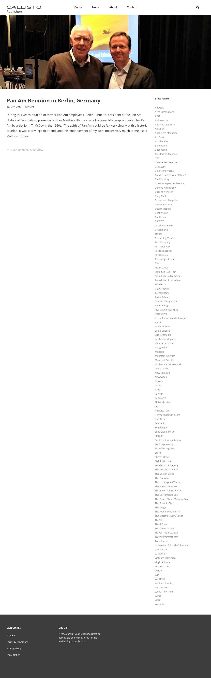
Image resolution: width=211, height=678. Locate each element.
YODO (158, 600)
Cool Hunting (162, 179)
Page (157, 389)
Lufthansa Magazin (165, 339)
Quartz (159, 406)
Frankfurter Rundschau (168, 280)
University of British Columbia (171, 545)
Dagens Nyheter (164, 191)
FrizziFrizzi (160, 284)
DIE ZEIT (159, 221)
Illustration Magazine (166, 309)
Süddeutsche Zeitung (167, 465)
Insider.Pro (161, 313)
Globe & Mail (162, 297)
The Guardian (162, 478)
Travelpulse (161, 541)
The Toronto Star (164, 503)
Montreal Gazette (164, 360)
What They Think (164, 591)
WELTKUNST (161, 587)
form (157, 263)
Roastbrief (160, 419)
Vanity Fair (160, 553)
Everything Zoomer (165, 238)
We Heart (160, 579)
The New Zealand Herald (168, 490)
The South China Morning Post (172, 499)
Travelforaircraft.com (166, 536)
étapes (158, 233)
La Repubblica (163, 326)
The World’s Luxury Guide (169, 515)
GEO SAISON (162, 288)
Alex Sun (160, 128)
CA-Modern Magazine (167, 154)
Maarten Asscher (164, 343)
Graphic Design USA (166, 301)
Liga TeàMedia (163, 334)
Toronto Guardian (165, 528)
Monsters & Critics (165, 355)
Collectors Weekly (164, 170)
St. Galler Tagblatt (165, 448)
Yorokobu (160, 604)
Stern (158, 452)
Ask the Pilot (161, 141)
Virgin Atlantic (162, 562)
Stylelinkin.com (163, 461)
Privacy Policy (14, 648)
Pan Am (29, 106)
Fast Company (162, 242)
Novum (159, 381)
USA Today (161, 549)
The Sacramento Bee (166, 494)
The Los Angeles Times (167, 482)
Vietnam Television (165, 557)
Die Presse (160, 217)
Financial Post (162, 246)
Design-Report (163, 208)
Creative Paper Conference (169, 183)
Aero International (165, 111)
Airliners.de (161, 120)
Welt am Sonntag (164, 583)
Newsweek (161, 376)
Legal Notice (13, 654)
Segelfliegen (161, 427)
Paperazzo (160, 398)
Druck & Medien (164, 225)
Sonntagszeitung (164, 444)
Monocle (159, 351)
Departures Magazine (167, 200)
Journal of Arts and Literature (171, 318)
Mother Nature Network (168, 364)
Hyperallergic (162, 305)
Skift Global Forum (165, 431)
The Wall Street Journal (167, 511)
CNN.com (160, 166)
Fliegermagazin (163, 250)
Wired (158, 595)
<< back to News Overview (25, 150)
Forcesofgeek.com (165, 259)
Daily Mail (160, 196)
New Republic (162, 372)
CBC (157, 158)
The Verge (160, 507)
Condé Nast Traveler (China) (170, 175)
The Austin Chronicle (166, 469)
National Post (162, 368)
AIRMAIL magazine (165, 124)
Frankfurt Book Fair (165, 271)
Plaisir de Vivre (163, 402)
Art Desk (159, 137)
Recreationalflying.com (167, 414)
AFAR (158, 116)
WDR (157, 574)
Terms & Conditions (17, 641)
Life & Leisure (162, 330)
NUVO (158, 385)
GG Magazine (162, 292)
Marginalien (161, 347)
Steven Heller (162, 457)
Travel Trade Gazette (166, 532)
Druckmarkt (161, 229)
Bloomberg (161, 145)
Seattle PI (160, 423)
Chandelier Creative (166, 162)
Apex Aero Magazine (166, 132)
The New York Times (166, 486)
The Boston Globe (164, 473)
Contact (11, 635)
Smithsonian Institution (168, 440)
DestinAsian (161, 212)
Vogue (158, 570)
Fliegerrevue (162, 254)
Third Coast (161, 524)
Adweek (159, 107)
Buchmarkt (161, 149)
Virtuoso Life (162, 566)
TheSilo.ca (160, 520)
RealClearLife (162, 410)
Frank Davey (161, 267)
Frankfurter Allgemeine (168, 276)
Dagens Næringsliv (165, 187)
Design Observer (164, 204)
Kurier (158, 322)
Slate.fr (159, 435)
